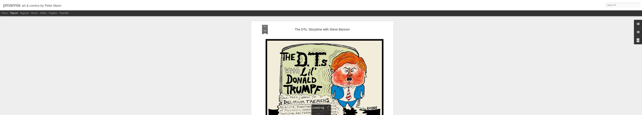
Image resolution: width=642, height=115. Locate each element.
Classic (5, 13)
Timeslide (64, 13)
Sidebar (43, 13)
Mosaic (34, 13)
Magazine (24, 13)
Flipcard (14, 13)
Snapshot (53, 13)
